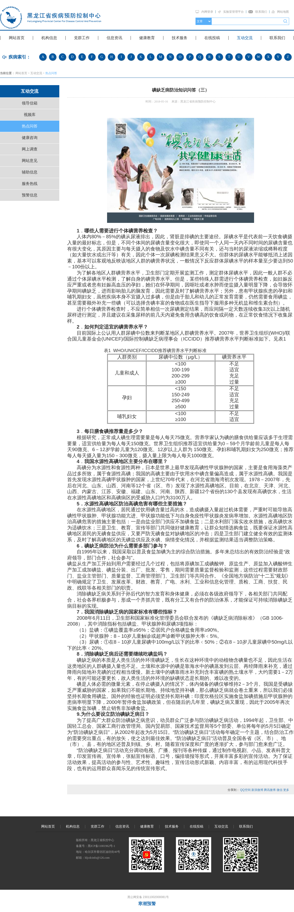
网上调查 (29, 149)
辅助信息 (29, 172)
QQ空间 (245, 790)
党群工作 (82, 38)
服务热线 (29, 184)
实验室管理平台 (233, 11)
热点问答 (51, 73)
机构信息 (49, 38)
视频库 (30, 115)
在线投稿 (212, 38)
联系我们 (261, 11)
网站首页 (16, 38)
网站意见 (29, 161)
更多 (286, 790)
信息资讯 (114, 38)
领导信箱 (29, 103)
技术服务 (179, 38)
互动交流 (245, 38)
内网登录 (207, 11)
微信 (279, 790)
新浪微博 (257, 790)
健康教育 (147, 38)
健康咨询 (29, 138)
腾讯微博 (270, 790)
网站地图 (283, 11)
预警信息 (29, 195)
